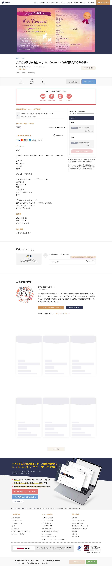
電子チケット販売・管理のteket (18, 508)
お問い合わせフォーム (63, 313)
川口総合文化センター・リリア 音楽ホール (40, 563)
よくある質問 (15, 528)
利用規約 (74, 517)
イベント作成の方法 (47, 520)
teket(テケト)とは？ (47, 517)
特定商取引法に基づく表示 (79, 528)
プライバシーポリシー (78, 520)
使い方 (13, 526)
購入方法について (60, 135)
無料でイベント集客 (103, 2)
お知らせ (74, 534)
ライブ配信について (47, 528)
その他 (22, 58)
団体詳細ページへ (74, 307)
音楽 (17, 58)
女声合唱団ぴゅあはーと (46, 287)
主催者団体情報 (88, 68)
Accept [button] (99, 557)
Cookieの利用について (78, 523)
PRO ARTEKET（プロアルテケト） (21, 531)
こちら (83, 168)
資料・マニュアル (47, 534)
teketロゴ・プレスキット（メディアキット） (54, 539)
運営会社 (74, 531)
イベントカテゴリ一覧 (17, 520)
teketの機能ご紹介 (47, 526)
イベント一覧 (32, 508)
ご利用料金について (47, 523)
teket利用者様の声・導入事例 (50, 531)
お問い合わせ (75, 536)
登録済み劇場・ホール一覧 (49, 536)
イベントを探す (15, 517)
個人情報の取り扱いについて (80, 526)
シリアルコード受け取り (18, 534)
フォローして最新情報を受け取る (51, 307)
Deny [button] (90, 557)
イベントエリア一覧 (16, 523)
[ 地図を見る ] (22, 69)
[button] (8, 559)
